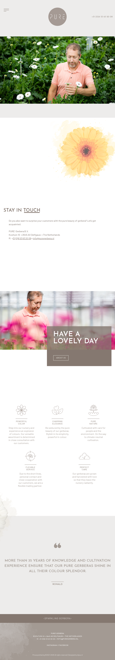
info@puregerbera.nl (43, 238)
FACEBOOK (63, 645)
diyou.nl (80, 655)
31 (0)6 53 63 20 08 (22, 238)
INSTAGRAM (52, 645)
